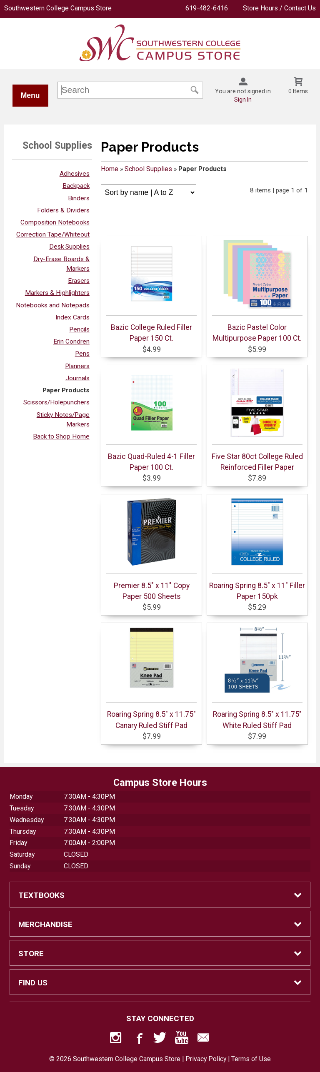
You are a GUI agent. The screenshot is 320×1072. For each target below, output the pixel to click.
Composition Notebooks (55, 222)
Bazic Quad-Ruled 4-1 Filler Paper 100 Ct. (151, 419)
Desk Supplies (69, 246)
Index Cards (72, 317)
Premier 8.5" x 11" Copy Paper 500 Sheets (151, 548)
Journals (77, 378)
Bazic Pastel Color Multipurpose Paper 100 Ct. (257, 290)
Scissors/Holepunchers (56, 402)
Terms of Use (251, 1059)
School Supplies (148, 169)
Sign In (243, 99)
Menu (30, 95)
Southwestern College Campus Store (58, 8)
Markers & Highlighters (57, 293)
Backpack (76, 185)
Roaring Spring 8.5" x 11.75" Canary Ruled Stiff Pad (151, 677)
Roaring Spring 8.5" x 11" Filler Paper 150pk (257, 548)
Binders (79, 198)
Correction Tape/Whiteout (53, 234)
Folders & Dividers (63, 210)
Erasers (79, 280)
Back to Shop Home (61, 436)
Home (109, 169)
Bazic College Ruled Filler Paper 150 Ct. (151, 290)
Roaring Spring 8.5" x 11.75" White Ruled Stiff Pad (257, 677)
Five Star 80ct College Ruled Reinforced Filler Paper (257, 419)
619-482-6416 (206, 8)
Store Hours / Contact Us (279, 8)
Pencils (79, 329)
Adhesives (75, 173)
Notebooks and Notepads (53, 305)
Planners (77, 366)
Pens (82, 353)
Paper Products (66, 390)
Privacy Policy (205, 1059)
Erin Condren (71, 341)
